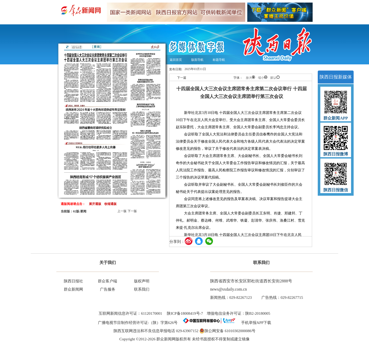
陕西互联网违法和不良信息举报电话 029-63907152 (156, 331)
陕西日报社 (73, 281)
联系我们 (141, 289)
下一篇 (181, 78)
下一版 (132, 211)
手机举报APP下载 (254, 323)
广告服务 (107, 289)
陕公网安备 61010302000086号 (227, 330)
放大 (250, 78)
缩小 (262, 78)
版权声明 (141, 281)
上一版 (122, 211)
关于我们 (107, 262)
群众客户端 (107, 281)
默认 (275, 78)
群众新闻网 (73, 289)
